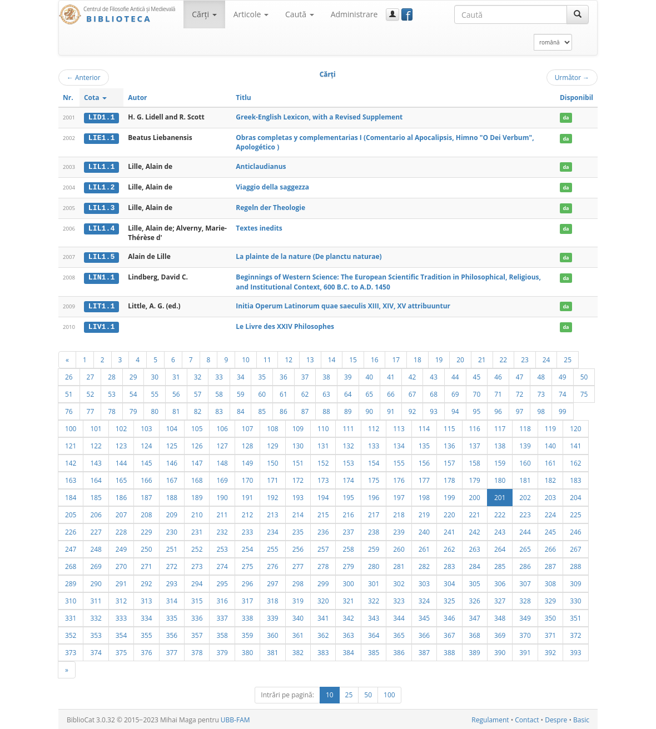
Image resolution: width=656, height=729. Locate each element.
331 (70, 616)
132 (348, 444)
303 (424, 581)
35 (262, 375)
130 (298, 444)
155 (398, 461)
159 (499, 461)
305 (474, 581)
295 (221, 581)
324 (424, 599)
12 (288, 357)
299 (323, 581)
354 (121, 633)
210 (196, 512)
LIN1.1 (101, 277)
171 (272, 478)
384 (348, 650)
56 (176, 392)
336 (196, 616)
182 (550, 478)
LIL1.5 (101, 256)
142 (70, 461)
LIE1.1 (101, 138)
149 (247, 461)
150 (272, 461)
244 (524, 530)
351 (575, 616)
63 (326, 392)
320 (323, 599)
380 (247, 650)
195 (348, 495)
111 (348, 426)
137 (474, 444)
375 (121, 650)
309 (575, 581)
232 (221, 530)
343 (373, 616)
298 (298, 581)
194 (323, 495)
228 (121, 530)
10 (246, 357)
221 (474, 512)
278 (323, 564)
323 (398, 599)
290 (95, 581)
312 (121, 599)
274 (221, 564)
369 (499, 633)
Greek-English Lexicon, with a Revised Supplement (319, 117)
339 (272, 616)
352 (70, 633)
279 (348, 564)
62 (305, 392)
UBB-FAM (235, 718)
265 (524, 547)
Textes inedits (259, 227)
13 (310, 357)
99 (562, 409)
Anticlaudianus (261, 166)
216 (348, 512)
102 (121, 426)
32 (198, 375)
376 (146, 650)
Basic (581, 718)
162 (575, 461)
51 (69, 392)
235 (298, 530)
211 (221, 512)
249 (121, 547)
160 (524, 461)
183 (575, 478)
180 (499, 478)
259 (373, 547)
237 (348, 530)
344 (398, 616)
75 (584, 392)
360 (272, 633)
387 (424, 650)
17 (396, 357)
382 (298, 650)
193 (298, 495)
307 (524, 581)
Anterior (84, 77)
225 (575, 512)
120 (575, 426)
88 (326, 409)
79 (133, 409)
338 (247, 616)
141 (575, 444)
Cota (95, 97)
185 (95, 495)
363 (348, 633)
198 (424, 495)
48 (541, 375)
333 (121, 616)
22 (504, 357)
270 (121, 564)
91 (391, 409)
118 (524, 426)
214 (298, 512)
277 (298, 564)
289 (70, 581)
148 (221, 461)
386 (398, 650)
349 (524, 616)
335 (171, 616)
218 (398, 512)
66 (391, 392)
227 (95, 530)
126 (196, 444)
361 (298, 633)
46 (498, 375)
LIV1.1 (101, 326)
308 (550, 581)
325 (449, 599)
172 (298, 478)
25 (567, 357)
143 (95, 461)
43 (434, 375)
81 (176, 409)
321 (348, 599)
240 (424, 530)
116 (474, 426)
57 (198, 392)
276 (272, 564)
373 (70, 650)
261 (424, 547)
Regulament (490, 718)
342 (348, 616)
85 (262, 409)
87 (305, 409)
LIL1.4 (101, 228)
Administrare (354, 14)
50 (584, 375)
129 (272, 444)
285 (499, 564)
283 (449, 564)
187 (146, 495)
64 (348, 392)
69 (455, 392)
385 (373, 650)
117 (499, 426)
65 (370, 392)
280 (373, 564)
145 (146, 461)
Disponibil (576, 97)
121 (70, 444)
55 (154, 392)
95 (477, 409)
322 (373, 599)
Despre (556, 718)
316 (221, 599)
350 (550, 616)
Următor (572, 77)
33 (219, 375)
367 (449, 633)
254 (247, 547)
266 (550, 547)
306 (499, 581)
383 (323, 650)
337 (221, 616)
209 (171, 512)
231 (196, 530)
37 (305, 375)
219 (424, 512)
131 (323, 444)
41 (391, 375)
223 (524, 512)
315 (196, 599)
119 (550, 426)
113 (398, 426)
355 (146, 633)
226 (70, 530)
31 (176, 375)
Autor (137, 97)
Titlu (243, 97)
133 (373, 444)
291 (121, 581)
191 (247, 495)
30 (154, 375)
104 (171, 426)
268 (70, 564)
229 (146, 530)
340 (298, 616)
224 (550, 512)
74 (562, 392)
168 (196, 478)
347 (474, 616)
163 (70, 478)
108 (272, 426)
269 (95, 564)
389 (474, 650)
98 (541, 409)
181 (524, 478)
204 (575, 495)
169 (221, 478)
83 (219, 409)
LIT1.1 (101, 305)
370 (524, 633)
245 (550, 530)
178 (449, 478)
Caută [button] (299, 14)
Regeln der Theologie (270, 207)
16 (375, 357)
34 (241, 375)
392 (550, 650)
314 (171, 599)
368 (474, 633)
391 (524, 650)
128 (247, 444)
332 (95, 616)
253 (221, 547)
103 (146, 426)
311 (95, 599)
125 (171, 444)
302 (398, 581)
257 (323, 547)
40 (370, 375)
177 (424, 478)
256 (298, 547)
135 (424, 444)
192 (272, 495)
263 (474, 547)
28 (112, 375)
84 (241, 409)
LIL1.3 (101, 207)
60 (262, 392)
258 (348, 547)
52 (91, 392)
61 (283, 392)
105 (196, 426)
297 (272, 581)
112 (373, 426)
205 (70, 512)
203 (550, 495)
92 (412, 409)
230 (171, 530)
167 (171, 478)
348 (499, 616)
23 (525, 357)
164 (95, 478)
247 (70, 547)
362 (323, 633)
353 (95, 633)
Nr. (68, 97)
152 (323, 461)
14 (332, 357)
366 (424, 633)
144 (121, 461)
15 (353, 357)
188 (171, 495)
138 (499, 444)
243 (499, 530)
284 (474, 564)
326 (474, 599)
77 (91, 409)
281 (398, 564)
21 (482, 357)
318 (272, 599)
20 (460, 357)
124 (146, 444)
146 (171, 461)
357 (196, 633)
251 (171, 547)
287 (550, 564)
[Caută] (577, 14)
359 (247, 633)
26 (69, 375)
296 (247, 581)
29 (133, 375)
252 (196, 547)
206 (95, 512)
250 (146, 547)
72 (520, 392)
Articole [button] (251, 14)
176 (398, 478)
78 (112, 409)
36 (283, 375)
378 (196, 650)
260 (398, 547)
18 (417, 357)
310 (70, 599)
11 (267, 357)
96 (498, 409)
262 (449, 547)
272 (171, 564)
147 (196, 461)
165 (121, 478)
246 (575, 530)
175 (373, 478)
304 (449, 581)
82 (198, 409)
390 (499, 650)
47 (520, 375)
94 (455, 409)
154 (373, 461)
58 (219, 392)
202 (524, 495)
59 (241, 392)
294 (196, 581)
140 (550, 444)
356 (171, 633)
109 (298, 426)
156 (424, 461)
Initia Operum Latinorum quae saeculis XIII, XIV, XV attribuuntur (343, 304)
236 (323, 530)
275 (247, 564)
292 (146, 581)
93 (434, 409)
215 (323, 512)
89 (348, 409)
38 (326, 375)
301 (373, 581)
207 (121, 512)
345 (424, 616)
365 (398, 633)
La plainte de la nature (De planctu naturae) (308, 256)
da (566, 117)
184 (70, 495)
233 (247, 530)
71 (498, 392)
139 (524, 444)
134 (398, 444)
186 (121, 495)
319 (298, 599)
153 (348, 461)
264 (499, 547)
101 (95, 426)
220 (449, 512)
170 (247, 478)
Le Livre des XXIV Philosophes (285, 325)
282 (424, 564)
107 (247, 426)
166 (146, 478)
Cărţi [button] (204, 14)
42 (412, 375)
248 (95, 547)
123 (121, 444)
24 (546, 357)
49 (562, 375)
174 (348, 478)
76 (69, 409)
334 (146, 616)
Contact (527, 718)
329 (550, 599)
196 (373, 495)
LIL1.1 (101, 166)
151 (298, 461)
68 (434, 392)
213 (272, 512)
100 (70, 426)
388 (449, 650)
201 (499, 495)
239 (398, 530)
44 (455, 375)
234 (272, 530)
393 (575, 650)
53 (112, 392)
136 (449, 444)
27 (91, 375)
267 (575, 547)
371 (550, 633)
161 (550, 461)
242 (474, 530)
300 (348, 581)
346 (449, 616)
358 (221, 633)
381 (272, 650)
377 (171, 650)
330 (575, 599)
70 (477, 392)
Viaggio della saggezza (272, 186)
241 (449, 530)
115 (449, 426)
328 (524, 599)
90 (370, 409)
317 (247, 599)
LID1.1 (101, 117)
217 (373, 512)
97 (520, 409)
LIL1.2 (101, 187)
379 (221, 650)
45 (477, 375)
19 (439, 357)
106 (221, 426)
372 (575, 633)
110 (323, 426)
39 (348, 375)
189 (196, 495)
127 (221, 444)
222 (499, 512)
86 (283, 409)
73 (541, 392)
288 (575, 564)
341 (323, 616)
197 (398, 495)
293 (171, 581)
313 (146, 599)
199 (449, 495)
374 (95, 650)
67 (412, 392)
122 (95, 444)
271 (146, 564)
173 (323, 478)
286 (524, 564)
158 (474, 461)
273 (196, 564)
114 (424, 426)
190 (221, 495)
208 (146, 512)
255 (272, 547)
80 (154, 409)
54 (133, 392)
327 (499, 599)
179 (474, 478)
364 (373, 633)
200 (474, 495)
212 (247, 512)
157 (449, 461)
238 (373, 530)
